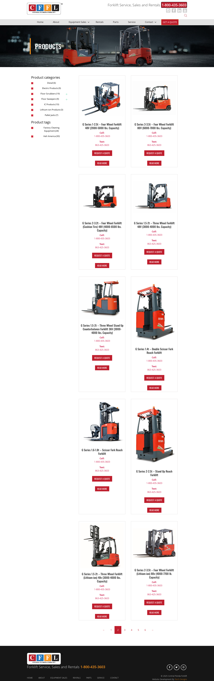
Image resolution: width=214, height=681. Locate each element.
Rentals (100, 22)
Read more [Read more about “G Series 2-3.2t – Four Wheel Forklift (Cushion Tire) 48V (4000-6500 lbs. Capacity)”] (102, 265)
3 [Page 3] (124, 629)
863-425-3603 (102, 143)
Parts (116, 22)
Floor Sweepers (50, 98)
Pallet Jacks (51, 115)
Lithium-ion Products (51, 109)
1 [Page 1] (111, 629)
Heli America (51, 136)
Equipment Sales (77, 22)
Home (40, 22)
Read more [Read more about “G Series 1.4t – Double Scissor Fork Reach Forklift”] (154, 388)
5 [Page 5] (138, 629)
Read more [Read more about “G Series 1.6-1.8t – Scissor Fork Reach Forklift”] (102, 488)
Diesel (51, 82)
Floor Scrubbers (50, 93)
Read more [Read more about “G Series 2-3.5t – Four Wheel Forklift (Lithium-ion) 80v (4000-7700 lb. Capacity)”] (154, 612)
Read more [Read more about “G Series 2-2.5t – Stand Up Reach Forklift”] (154, 510)
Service (132, 22)
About (56, 22)
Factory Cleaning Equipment (51, 129)
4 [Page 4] (131, 629)
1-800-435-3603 (174, 5)
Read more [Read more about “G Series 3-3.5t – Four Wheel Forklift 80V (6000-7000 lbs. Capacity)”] (154, 163)
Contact (149, 22)
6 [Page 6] (145, 629)
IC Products (51, 104)
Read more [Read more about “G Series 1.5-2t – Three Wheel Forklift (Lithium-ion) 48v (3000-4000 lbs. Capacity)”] (102, 616)
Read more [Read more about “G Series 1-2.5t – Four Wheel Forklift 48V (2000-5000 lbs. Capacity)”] (102, 163)
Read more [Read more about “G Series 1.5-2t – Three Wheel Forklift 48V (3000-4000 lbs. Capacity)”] (154, 262)
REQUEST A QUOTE (102, 153)
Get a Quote (170, 22)
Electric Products (51, 88)
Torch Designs (181, 679)
